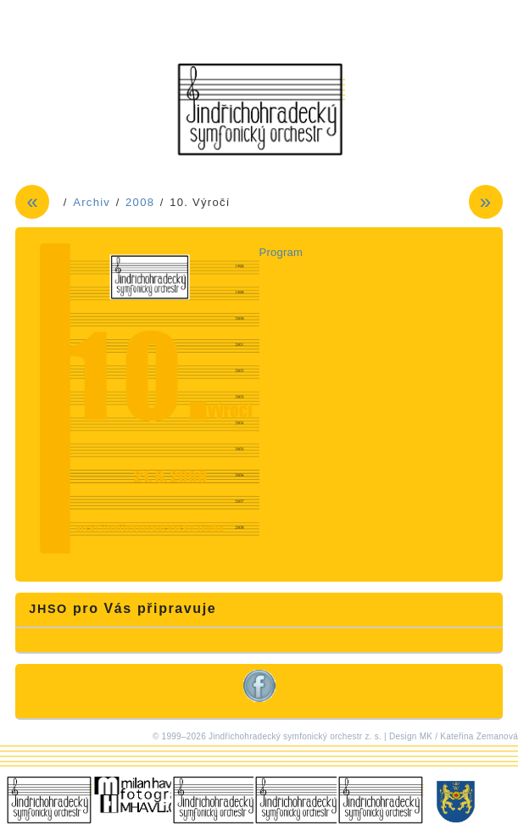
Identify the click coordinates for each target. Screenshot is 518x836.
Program (281, 252)
